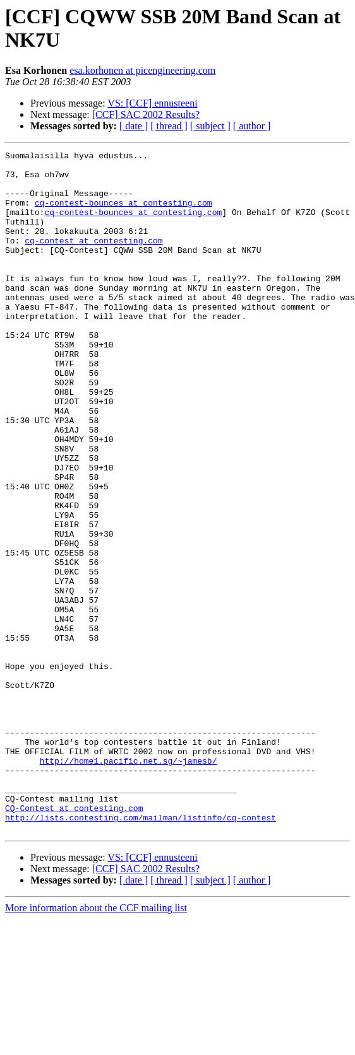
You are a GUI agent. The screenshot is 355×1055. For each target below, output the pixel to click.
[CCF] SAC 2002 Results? (146, 114)
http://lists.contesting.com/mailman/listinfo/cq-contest (140, 951)
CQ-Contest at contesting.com (74, 940)
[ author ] (252, 125)
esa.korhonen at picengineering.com (142, 70)
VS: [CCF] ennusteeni (152, 103)
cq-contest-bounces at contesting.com (123, 213)
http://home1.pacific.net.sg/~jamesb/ (128, 883)
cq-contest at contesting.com (93, 259)
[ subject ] (210, 125)
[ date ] (133, 125)
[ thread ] (169, 125)
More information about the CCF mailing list (96, 1044)
